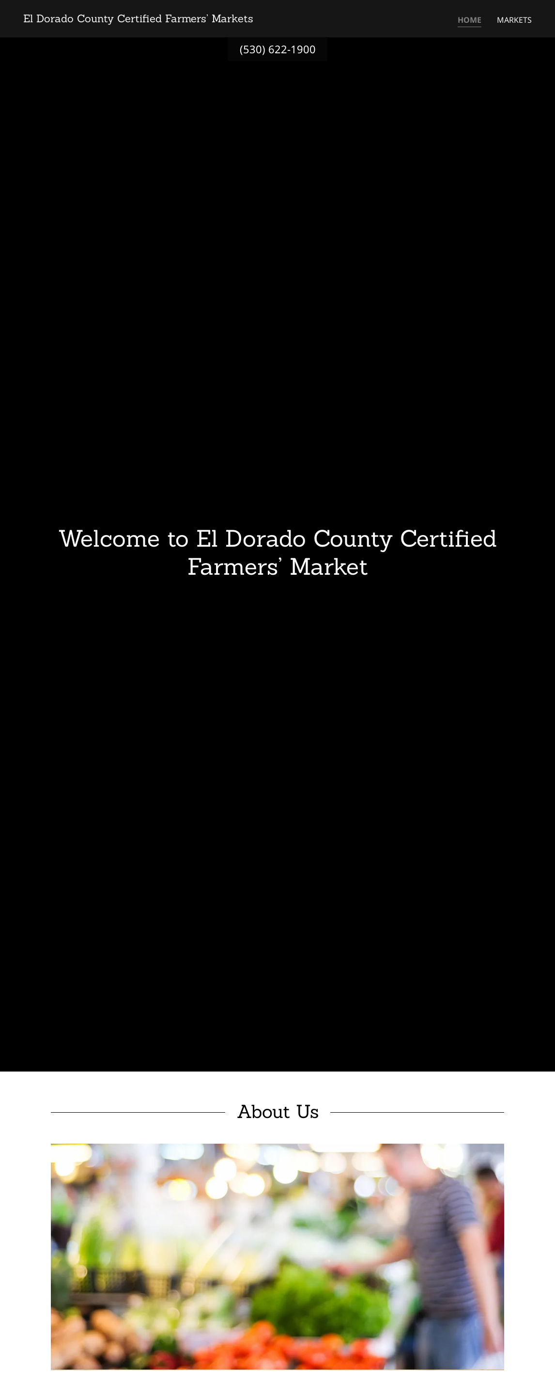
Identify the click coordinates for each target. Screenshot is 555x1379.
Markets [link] (514, 20)
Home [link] (469, 20)
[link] (138, 19)
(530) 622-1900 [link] (278, 49)
